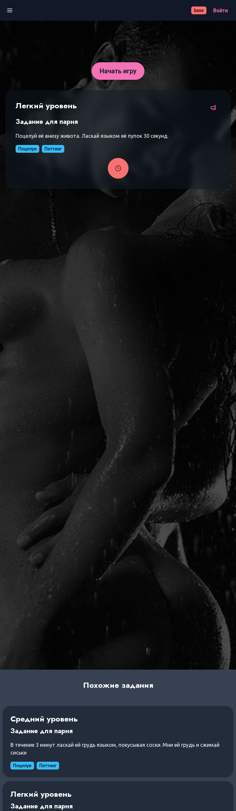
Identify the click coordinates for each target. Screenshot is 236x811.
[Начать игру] (118, 71)
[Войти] (220, 10)
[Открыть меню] (10, 10)
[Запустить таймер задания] (118, 168)
